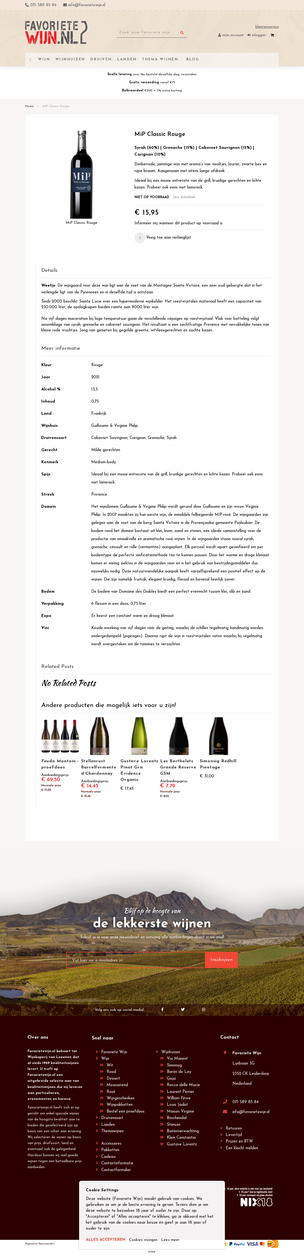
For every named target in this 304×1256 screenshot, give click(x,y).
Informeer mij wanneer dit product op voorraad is (178, 223)
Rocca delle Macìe (183, 1085)
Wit (110, 1065)
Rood (111, 1072)
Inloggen (259, 35)
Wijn (105, 1059)
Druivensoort (112, 1118)
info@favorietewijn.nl (250, 1112)
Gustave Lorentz (182, 1144)
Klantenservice (267, 27)
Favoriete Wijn (114, 1052)
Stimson (173, 1125)
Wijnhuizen (170, 1052)
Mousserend (117, 1085)
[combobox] (151, 32)
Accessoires (111, 1144)
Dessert (113, 1079)
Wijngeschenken (120, 1098)
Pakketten (110, 1150)
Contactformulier (116, 1170)
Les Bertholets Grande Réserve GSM (178, 767)
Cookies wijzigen (145, 1240)
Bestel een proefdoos (125, 1112)
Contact (229, 1037)
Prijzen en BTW (239, 1142)
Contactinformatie (117, 1163)
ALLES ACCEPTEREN (106, 1240)
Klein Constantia (181, 1138)
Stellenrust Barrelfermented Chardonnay (98, 767)
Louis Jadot (177, 1105)
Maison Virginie (180, 1112)
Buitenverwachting (183, 1131)
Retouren (234, 1129)
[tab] (156, 270)
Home (29, 106)
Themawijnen (112, 1131)
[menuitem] (192, 59)
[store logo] (56, 32)
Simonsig (174, 1065)
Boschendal (177, 1118)
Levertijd (234, 1135)
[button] (162, 237)
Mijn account (233, 35)
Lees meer (173, 1240)
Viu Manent (177, 1059)
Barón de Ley (179, 1072)
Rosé (111, 1092)
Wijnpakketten (120, 1105)
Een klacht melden (242, 1148)
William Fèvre (179, 1098)
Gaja (171, 1079)
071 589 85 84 (245, 1102)
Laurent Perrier (180, 1092)
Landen (108, 1125)
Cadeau (108, 1157)
